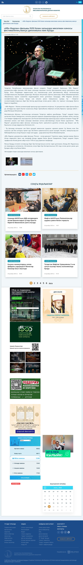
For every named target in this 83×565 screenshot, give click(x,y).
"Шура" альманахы (27, 536)
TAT (80, 2)
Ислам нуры (25, 542)
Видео (23, 532)
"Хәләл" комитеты (44, 540)
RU (77, 2)
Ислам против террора (28, 540)
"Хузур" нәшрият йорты (46, 542)
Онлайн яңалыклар (14, 215)
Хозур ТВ (24, 544)
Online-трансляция (27, 527)
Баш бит (6, 21)
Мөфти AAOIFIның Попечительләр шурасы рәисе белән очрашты (58, 219)
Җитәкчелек (8, 529)
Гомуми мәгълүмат (10, 527)
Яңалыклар (16, 21)
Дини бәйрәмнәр (44, 529)
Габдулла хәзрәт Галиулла (58, 315)
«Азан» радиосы (26, 534)
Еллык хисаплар (9, 542)
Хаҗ (40, 532)
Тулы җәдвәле (25, 477)
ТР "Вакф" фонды (44, 538)
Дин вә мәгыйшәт (26, 538)
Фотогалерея (25, 529)
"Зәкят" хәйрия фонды (45, 544)
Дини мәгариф (43, 536)
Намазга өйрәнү (49, 16)
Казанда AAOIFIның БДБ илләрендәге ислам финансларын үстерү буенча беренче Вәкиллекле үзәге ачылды (23, 220)
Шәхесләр (7, 536)
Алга (51, 283)
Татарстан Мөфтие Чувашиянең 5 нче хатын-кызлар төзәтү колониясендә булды (59, 266)
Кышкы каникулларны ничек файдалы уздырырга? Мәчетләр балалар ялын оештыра (20, 266)
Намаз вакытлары (44, 527)
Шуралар (7, 532)
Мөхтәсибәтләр (9, 534)
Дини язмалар (43, 534)
